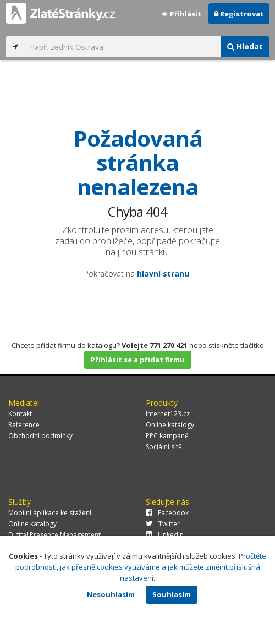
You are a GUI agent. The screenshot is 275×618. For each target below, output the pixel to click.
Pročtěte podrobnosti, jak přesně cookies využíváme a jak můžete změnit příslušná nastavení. (141, 567)
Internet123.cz (168, 413)
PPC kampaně (167, 435)
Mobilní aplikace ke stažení (49, 512)
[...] (122, 46)
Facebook (167, 512)
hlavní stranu (163, 273)
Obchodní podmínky (40, 435)
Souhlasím (171, 594)
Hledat (245, 46)
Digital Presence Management (54, 534)
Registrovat (239, 14)
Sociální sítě (164, 446)
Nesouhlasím (111, 594)
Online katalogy (170, 424)
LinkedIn (165, 534)
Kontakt (20, 413)
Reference (24, 424)
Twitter (163, 523)
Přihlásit (181, 14)
